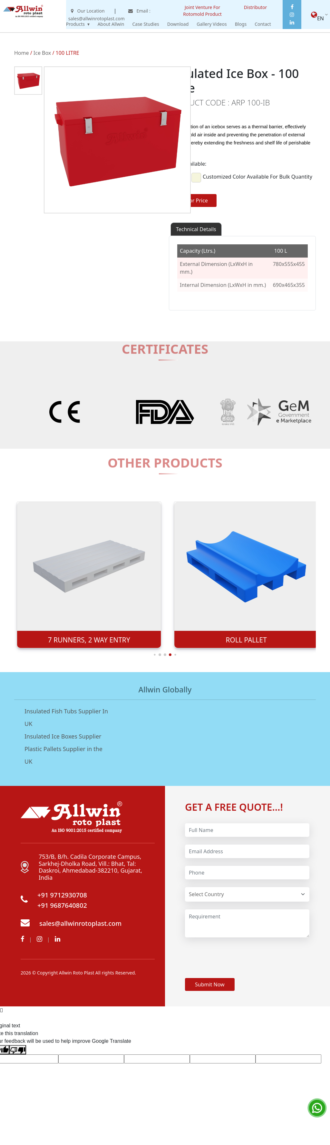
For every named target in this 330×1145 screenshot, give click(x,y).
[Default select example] (247, 894)
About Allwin (111, 24)
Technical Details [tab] (196, 229)
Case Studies (145, 24)
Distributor (255, 7)
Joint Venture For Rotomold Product (202, 10)
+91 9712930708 (62, 895)
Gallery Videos (212, 24)
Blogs (241, 24)
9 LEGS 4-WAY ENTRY (86, 639)
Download (178, 24)
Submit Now (210, 984)
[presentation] (234, 957)
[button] (160, 654)
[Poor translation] (17, 1049)
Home (21, 52)
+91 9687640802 (62, 905)
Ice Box (42, 52)
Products (75, 24)
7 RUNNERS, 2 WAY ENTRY (243, 639)
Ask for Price (193, 200)
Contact (263, 24)
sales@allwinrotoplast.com (80, 923)
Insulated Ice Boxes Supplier (63, 736)
